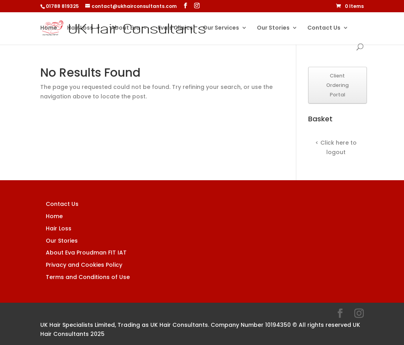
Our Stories (273, 28)
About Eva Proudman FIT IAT (86, 252)
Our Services (221, 28)
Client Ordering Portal (337, 85)
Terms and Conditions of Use (88, 277)
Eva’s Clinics (175, 28)
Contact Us (323, 28)
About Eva (125, 28)
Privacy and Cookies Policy (84, 265)
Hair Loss (80, 28)
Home (48, 28)
